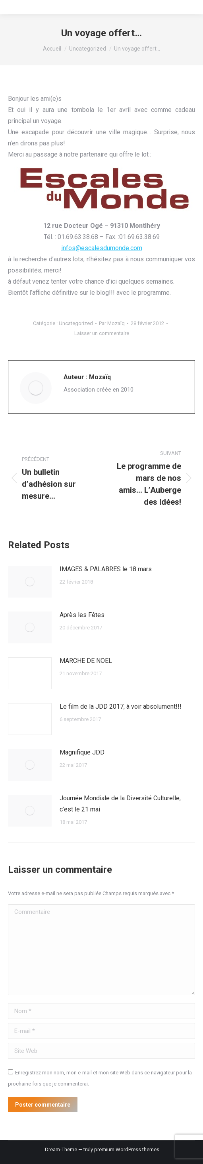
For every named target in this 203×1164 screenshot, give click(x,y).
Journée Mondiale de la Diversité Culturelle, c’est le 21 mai (120, 803)
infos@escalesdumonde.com (101, 248)
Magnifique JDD (82, 752)
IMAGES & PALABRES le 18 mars (106, 569)
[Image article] (30, 582)
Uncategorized (76, 323)
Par (112, 323)
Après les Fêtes (82, 615)
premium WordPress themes (126, 1149)
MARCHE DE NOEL (86, 660)
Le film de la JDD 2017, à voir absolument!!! (121, 706)
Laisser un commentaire (101, 333)
